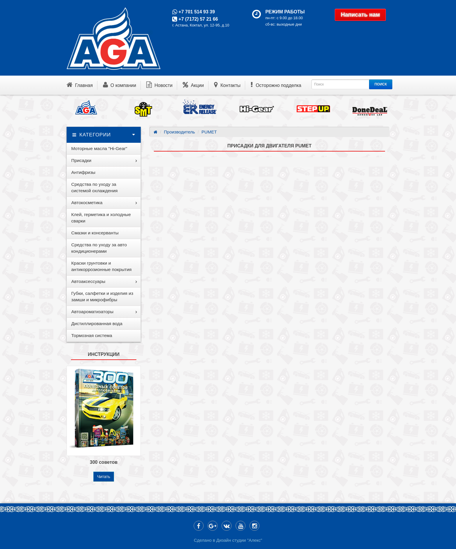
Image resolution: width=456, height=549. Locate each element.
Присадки (81, 160)
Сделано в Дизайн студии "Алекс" (228, 540)
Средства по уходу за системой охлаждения (94, 187)
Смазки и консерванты (95, 232)
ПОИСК (381, 84)
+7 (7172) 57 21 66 (197, 19)
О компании (119, 84)
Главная (80, 84)
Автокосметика (86, 202)
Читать (103, 476)
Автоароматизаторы (92, 311)
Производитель (179, 131)
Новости (159, 84)
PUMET (209, 131)
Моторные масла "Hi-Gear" (99, 148)
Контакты (227, 84)
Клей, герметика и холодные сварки (101, 217)
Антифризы (83, 172)
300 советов (103, 462)
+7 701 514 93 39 (196, 11)
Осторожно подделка (276, 84)
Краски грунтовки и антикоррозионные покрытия (101, 266)
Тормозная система (91, 335)
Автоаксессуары (88, 281)
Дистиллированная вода (96, 323)
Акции (193, 84)
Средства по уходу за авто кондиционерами (99, 248)
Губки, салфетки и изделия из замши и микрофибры (102, 296)
